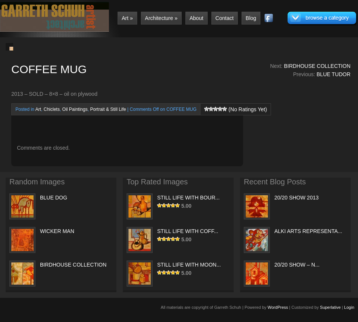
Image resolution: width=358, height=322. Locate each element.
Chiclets (52, 109)
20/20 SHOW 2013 (296, 198)
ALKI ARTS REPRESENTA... (308, 231)
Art (127, 18)
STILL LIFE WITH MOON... (189, 265)
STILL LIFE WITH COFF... (187, 231)
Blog (251, 18)
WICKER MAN (57, 231)
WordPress (278, 307)
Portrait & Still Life (108, 109)
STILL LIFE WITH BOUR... (188, 198)
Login (349, 307)
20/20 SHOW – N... (297, 265)
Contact (225, 18)
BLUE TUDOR (333, 74)
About (196, 18)
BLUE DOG (53, 198)
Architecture (161, 18)
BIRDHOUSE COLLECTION (317, 66)
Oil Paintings (74, 109)
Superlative (330, 307)
